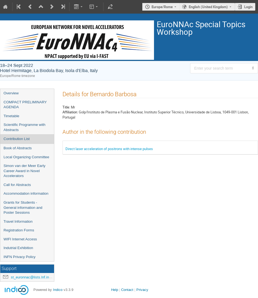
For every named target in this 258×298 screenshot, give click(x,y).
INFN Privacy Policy (20, 257)
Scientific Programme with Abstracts (24, 127)
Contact (127, 289)
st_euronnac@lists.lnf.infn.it (33, 277)
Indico (57, 289)
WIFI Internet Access (20, 239)
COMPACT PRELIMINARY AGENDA (25, 104)
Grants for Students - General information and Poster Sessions (23, 207)
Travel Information (18, 221)
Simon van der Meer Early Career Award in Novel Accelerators (24, 171)
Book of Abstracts (18, 148)
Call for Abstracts (17, 185)
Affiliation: (70, 112)
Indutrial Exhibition (18, 248)
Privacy (142, 289)
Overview (11, 93)
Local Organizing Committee (26, 157)
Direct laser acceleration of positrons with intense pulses (109, 148)
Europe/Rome (162, 6)
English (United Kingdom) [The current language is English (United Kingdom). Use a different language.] (208, 6)
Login (248, 6)
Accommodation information (26, 193)
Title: (66, 107)
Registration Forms (19, 230)
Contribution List (17, 139)
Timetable (11, 116)
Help (114, 289)
